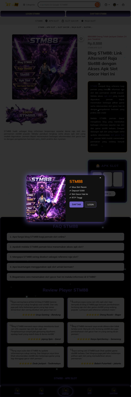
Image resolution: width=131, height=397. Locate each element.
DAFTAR (76, 204)
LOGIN (90, 204)
